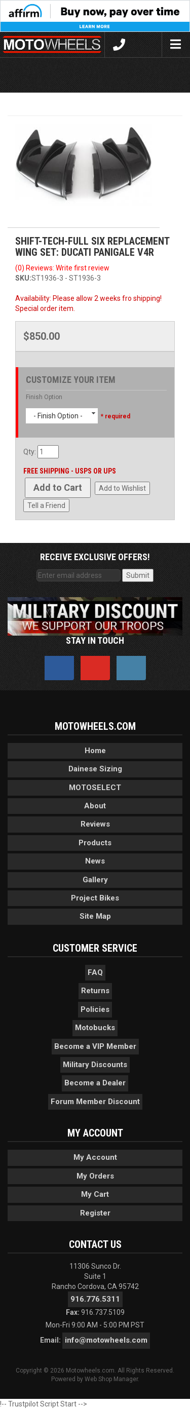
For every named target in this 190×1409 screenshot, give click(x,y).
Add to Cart (57, 487)
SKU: (23, 278)
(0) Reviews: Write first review (62, 268)
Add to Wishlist (122, 488)
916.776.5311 (95, 1299)
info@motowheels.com (106, 1340)
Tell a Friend (46, 505)
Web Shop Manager (111, 1379)
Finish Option (44, 397)
